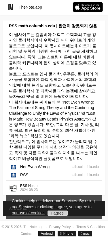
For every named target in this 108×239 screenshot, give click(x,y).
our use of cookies (28, 213)
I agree (57, 213)
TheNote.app (30, 7)
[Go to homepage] (11, 7)
